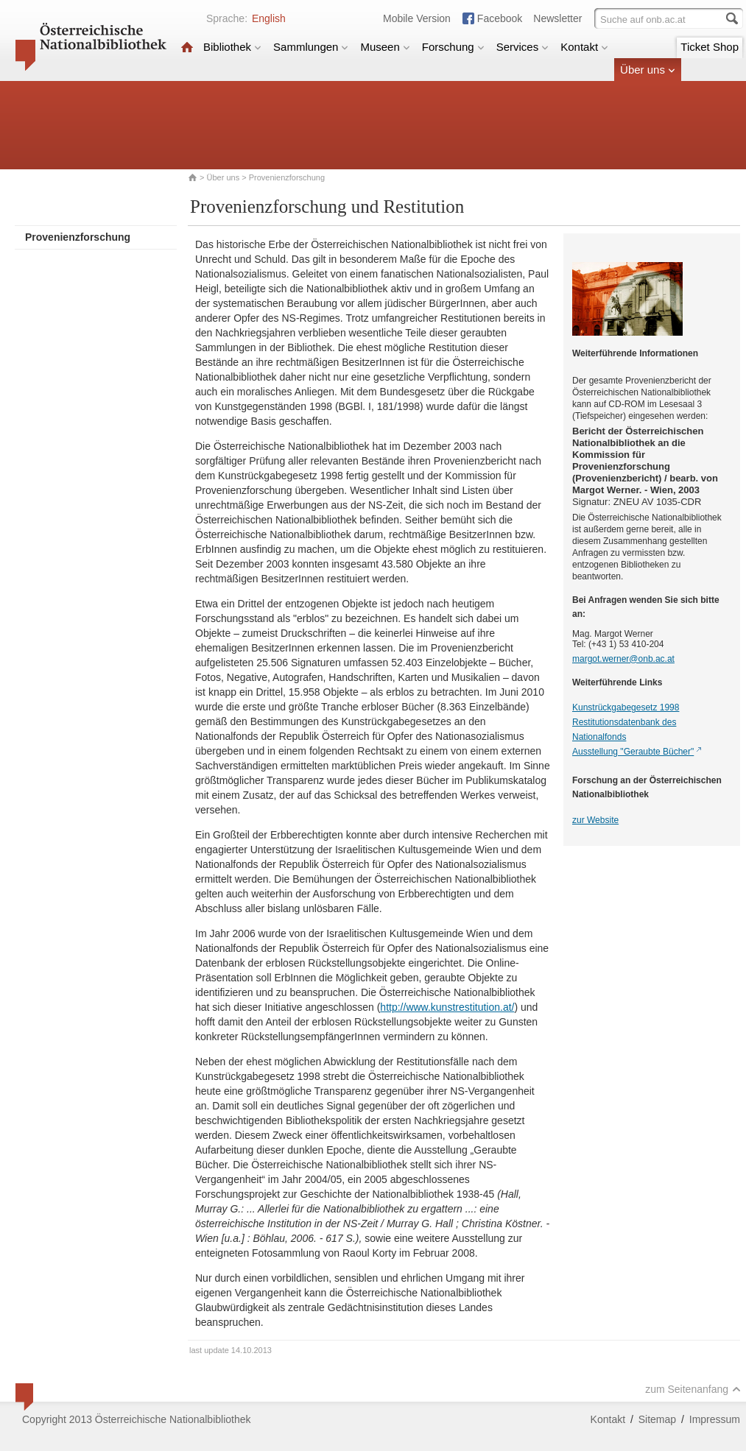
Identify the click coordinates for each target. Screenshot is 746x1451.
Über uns (647, 69)
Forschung (453, 46)
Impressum (714, 1419)
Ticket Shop (709, 46)
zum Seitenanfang (693, 1389)
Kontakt (584, 46)
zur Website (595, 820)
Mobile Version (417, 18)
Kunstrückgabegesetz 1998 (625, 707)
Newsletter (557, 18)
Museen (384, 46)
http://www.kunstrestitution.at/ (447, 1007)
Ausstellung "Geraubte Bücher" (633, 751)
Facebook (499, 18)
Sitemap (657, 1419)
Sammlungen (310, 46)
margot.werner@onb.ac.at (623, 659)
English (269, 18)
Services (522, 46)
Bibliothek (232, 46)
